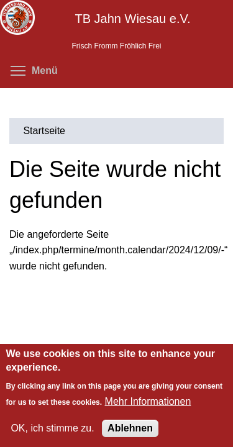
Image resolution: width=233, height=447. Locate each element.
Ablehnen (130, 428)
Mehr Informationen (148, 401)
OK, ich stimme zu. (52, 428)
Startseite (44, 130)
